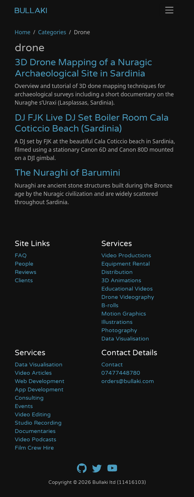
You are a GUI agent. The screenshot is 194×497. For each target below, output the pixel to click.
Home (22, 32)
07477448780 (120, 373)
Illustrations (116, 322)
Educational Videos (127, 288)
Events (24, 406)
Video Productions (126, 255)
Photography (119, 330)
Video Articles (33, 373)
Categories (52, 32)
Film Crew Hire (34, 448)
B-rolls (109, 305)
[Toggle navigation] (169, 10)
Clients (24, 280)
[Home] (31, 10)
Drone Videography (127, 297)
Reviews (25, 272)
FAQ (21, 255)
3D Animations (121, 280)
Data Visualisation (125, 338)
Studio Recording (38, 423)
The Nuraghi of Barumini (67, 172)
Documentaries (35, 431)
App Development (39, 389)
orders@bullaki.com (127, 381)
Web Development (39, 381)
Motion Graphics (123, 313)
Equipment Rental (125, 264)
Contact (112, 364)
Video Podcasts (35, 439)
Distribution (117, 272)
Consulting (29, 398)
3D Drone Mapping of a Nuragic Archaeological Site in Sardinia (83, 68)
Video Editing (33, 414)
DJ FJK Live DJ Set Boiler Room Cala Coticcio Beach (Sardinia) (92, 123)
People (24, 264)
